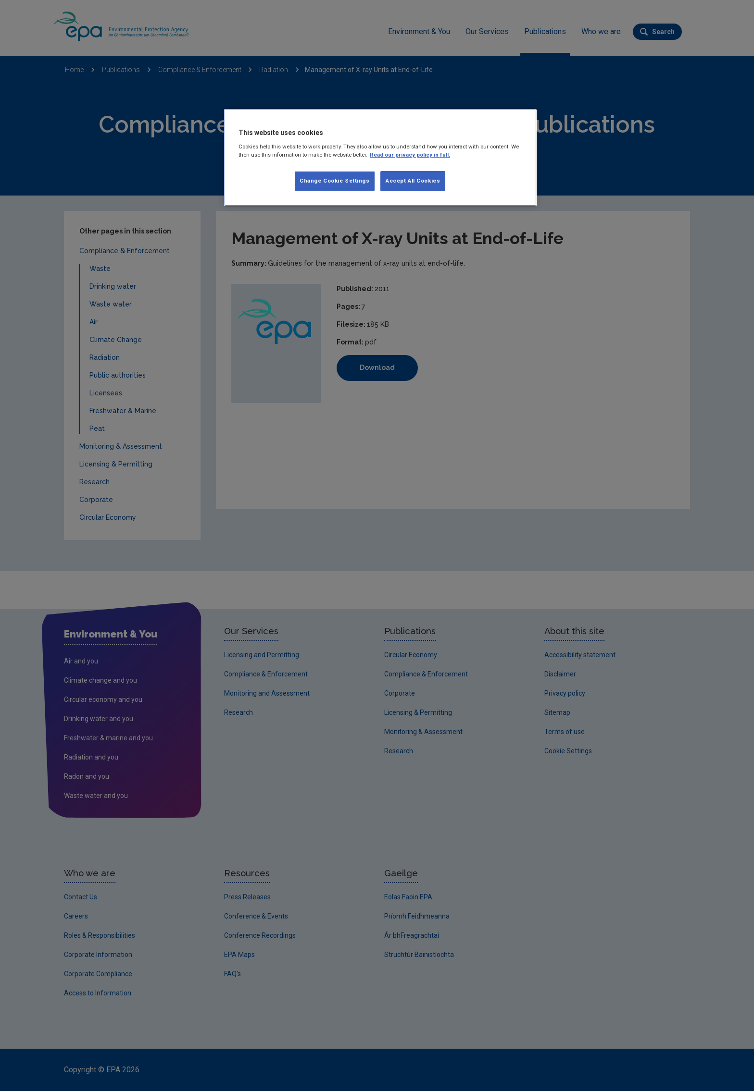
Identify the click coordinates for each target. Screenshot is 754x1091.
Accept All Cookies (413, 180)
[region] (380, 157)
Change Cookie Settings (335, 180)
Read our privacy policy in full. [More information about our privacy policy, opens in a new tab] (410, 154)
